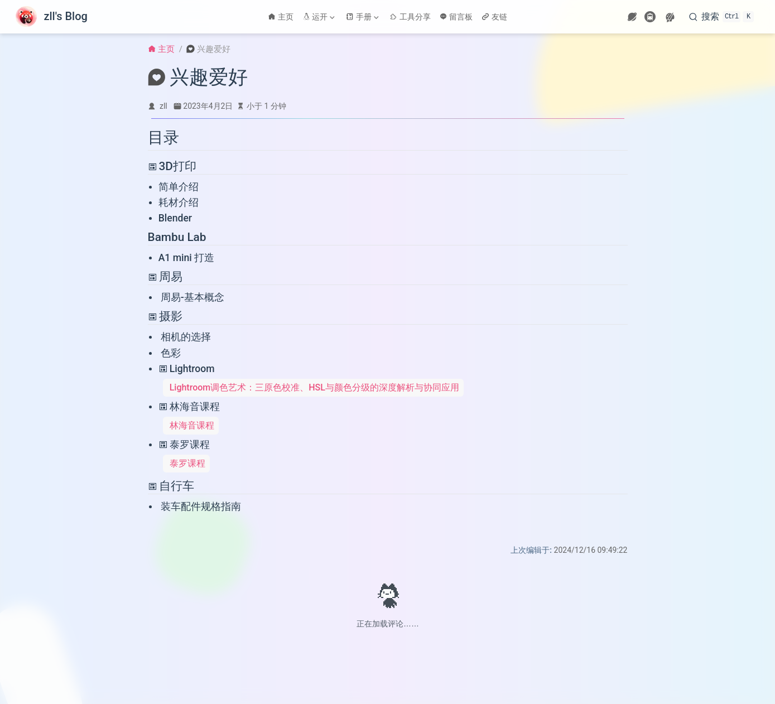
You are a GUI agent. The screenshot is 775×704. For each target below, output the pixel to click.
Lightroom (186, 368)
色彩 (171, 353)
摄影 (165, 316)
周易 (165, 276)
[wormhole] (632, 17)
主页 (280, 16)
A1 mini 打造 (186, 257)
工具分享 (410, 16)
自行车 (171, 486)
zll (163, 106)
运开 (318, 17)
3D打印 (172, 166)
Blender (175, 218)
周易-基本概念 (192, 297)
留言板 (456, 16)
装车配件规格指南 (201, 506)
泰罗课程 (184, 444)
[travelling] (650, 17)
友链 (494, 16)
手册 (362, 17)
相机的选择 (186, 337)
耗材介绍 (178, 202)
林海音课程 (189, 406)
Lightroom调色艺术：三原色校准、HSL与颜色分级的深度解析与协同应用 (314, 387)
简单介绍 (178, 186)
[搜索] (721, 17)
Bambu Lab (177, 237)
